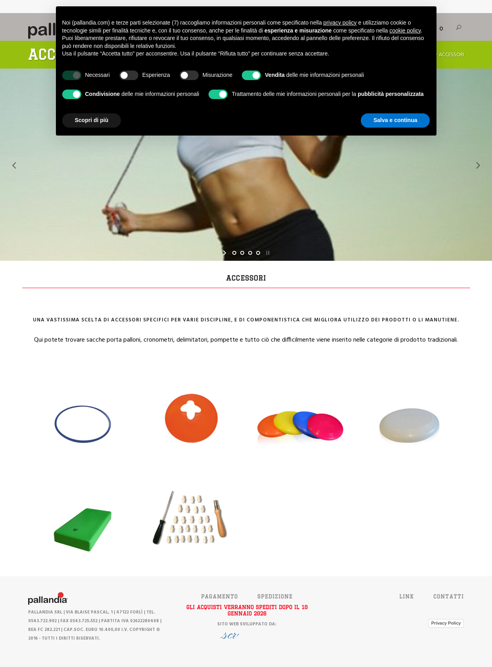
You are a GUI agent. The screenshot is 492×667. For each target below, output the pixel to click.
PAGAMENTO (219, 596)
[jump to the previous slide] (14, 165)
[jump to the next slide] (478, 165)
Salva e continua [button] (395, 120)
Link (406, 596)
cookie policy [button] (405, 30)
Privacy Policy (446, 623)
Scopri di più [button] (92, 120)
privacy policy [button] (340, 22)
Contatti (448, 596)
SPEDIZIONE (275, 596)
